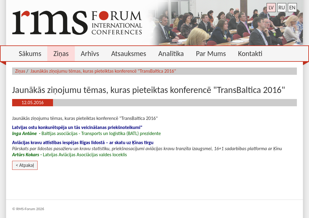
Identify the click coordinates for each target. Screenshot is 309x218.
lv (271, 7)
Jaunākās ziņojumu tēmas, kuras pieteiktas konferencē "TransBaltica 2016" (103, 71)
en (292, 7)
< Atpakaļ (25, 165)
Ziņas (20, 71)
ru (281, 7)
